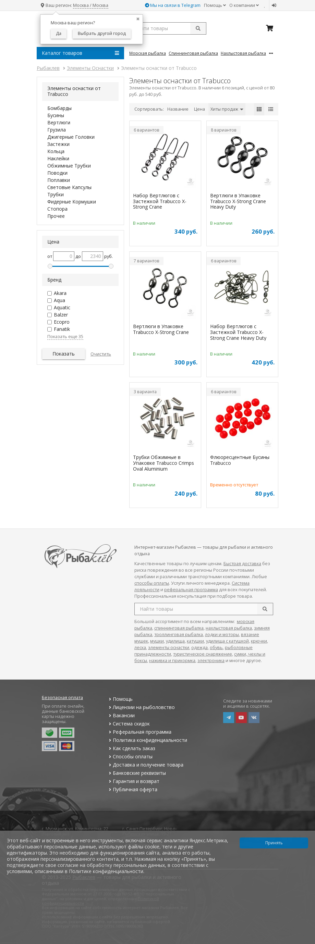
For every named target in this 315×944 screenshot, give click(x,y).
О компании (244, 5)
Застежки (58, 144)
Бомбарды (59, 108)
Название (178, 109)
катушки (195, 641)
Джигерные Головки (71, 137)
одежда (199, 647)
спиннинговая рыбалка (179, 628)
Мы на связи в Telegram (173, 5)
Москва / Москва (90, 5)
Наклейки (58, 158)
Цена (199, 109)
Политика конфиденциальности (147, 740)
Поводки (57, 173)
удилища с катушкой (227, 641)
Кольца (55, 151)
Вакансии (120, 715)
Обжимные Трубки (69, 165)
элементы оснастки (168, 647)
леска (140, 647)
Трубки (55, 194)
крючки (259, 641)
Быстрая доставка (242, 564)
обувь (216, 647)
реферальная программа (191, 590)
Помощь (215, 5)
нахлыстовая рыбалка (229, 628)
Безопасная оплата (62, 697)
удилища (175, 641)
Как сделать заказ (131, 748)
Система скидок (128, 723)
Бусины (55, 115)
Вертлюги (58, 122)
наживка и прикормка (172, 660)
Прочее (56, 216)
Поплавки (58, 180)
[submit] (198, 28)
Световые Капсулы (69, 187)
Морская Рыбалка (147, 53)
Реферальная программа (139, 732)
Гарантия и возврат (133, 781)
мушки (157, 641)
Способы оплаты (129, 756)
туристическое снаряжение (202, 654)
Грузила (56, 129)
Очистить (100, 354)
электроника (211, 660)
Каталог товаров (80, 53)
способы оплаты (151, 583)
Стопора (57, 209)
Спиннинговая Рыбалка (193, 53)
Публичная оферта (132, 789)
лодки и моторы (222, 634)
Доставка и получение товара (145, 764)
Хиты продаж (226, 109)
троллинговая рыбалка (178, 634)
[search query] (167, 28)
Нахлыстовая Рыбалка (243, 53)
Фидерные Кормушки (71, 201)
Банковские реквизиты (136, 773)
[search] (265, 609)
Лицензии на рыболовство (140, 707)
